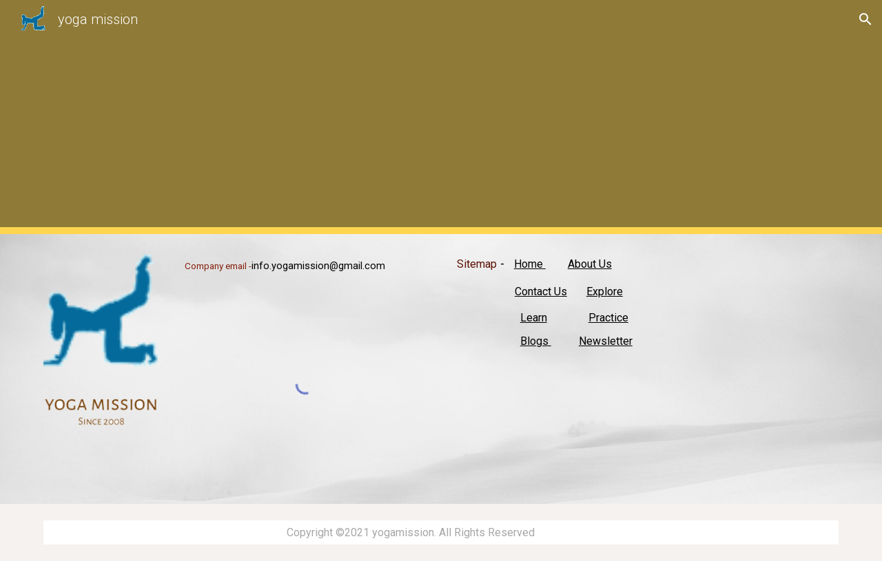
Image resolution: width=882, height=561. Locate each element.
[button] (865, 19)
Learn (533, 317)
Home (530, 264)
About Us (590, 264)
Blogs (535, 341)
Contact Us (541, 291)
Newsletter (606, 341)
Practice (608, 317)
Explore (604, 291)
